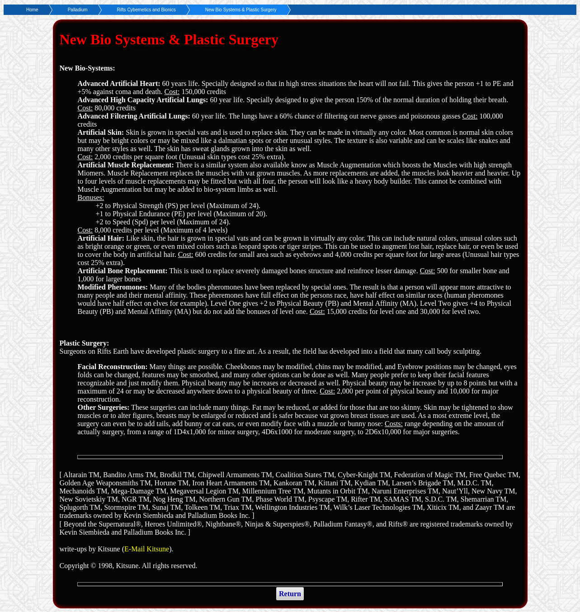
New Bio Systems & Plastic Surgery (241, 9)
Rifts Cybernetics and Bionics (146, 9)
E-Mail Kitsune (146, 549)
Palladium (78, 9)
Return (290, 594)
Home (32, 9)
